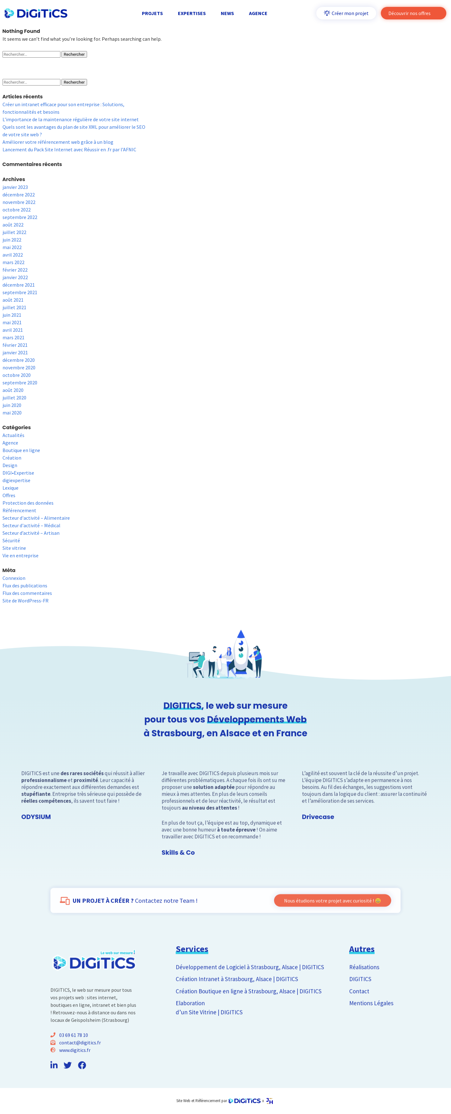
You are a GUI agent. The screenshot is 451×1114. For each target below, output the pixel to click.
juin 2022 (12, 240)
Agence (10, 443)
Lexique (10, 488)
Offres (9, 495)
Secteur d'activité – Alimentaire (36, 518)
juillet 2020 (14, 397)
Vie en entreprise (21, 555)
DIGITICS (360, 998)
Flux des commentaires (27, 593)
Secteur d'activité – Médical (31, 525)
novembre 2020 (19, 367)
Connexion (14, 578)
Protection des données (28, 503)
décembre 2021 (19, 285)
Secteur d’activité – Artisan (31, 533)
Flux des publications (25, 585)
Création (12, 458)
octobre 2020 (17, 375)
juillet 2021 (14, 307)
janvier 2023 (15, 187)
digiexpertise (16, 480)
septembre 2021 (20, 292)
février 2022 (15, 270)
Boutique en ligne (21, 450)
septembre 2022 (20, 217)
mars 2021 (13, 337)
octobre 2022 (17, 209)
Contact (359, 1010)
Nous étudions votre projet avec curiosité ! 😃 (332, 920)
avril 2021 (13, 330)
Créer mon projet (346, 13)
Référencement (19, 510)
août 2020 (13, 390)
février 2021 (15, 345)
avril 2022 (13, 255)
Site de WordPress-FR (26, 600)
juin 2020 (12, 405)
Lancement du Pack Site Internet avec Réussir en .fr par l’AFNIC (69, 149)
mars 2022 (13, 262)
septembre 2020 (20, 382)
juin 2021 (12, 315)
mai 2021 (12, 322)
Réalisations (364, 986)
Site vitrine (14, 548)
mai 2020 (12, 412)
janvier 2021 (15, 352)
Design (10, 465)
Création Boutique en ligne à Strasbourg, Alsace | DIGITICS (249, 1010)
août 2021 (13, 300)
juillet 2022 (14, 232)
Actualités (13, 435)
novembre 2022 (19, 202)
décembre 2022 (19, 194)
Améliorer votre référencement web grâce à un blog (58, 142)
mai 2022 (12, 247)
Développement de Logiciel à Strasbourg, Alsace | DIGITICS (250, 986)
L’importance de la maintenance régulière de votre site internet (71, 119)
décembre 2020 (19, 360)
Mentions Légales (371, 1022)
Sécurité (11, 540)
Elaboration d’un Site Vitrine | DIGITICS (209, 1027)
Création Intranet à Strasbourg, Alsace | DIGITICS (237, 998)
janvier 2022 (15, 277)
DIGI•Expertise (18, 473)
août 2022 (13, 224)
